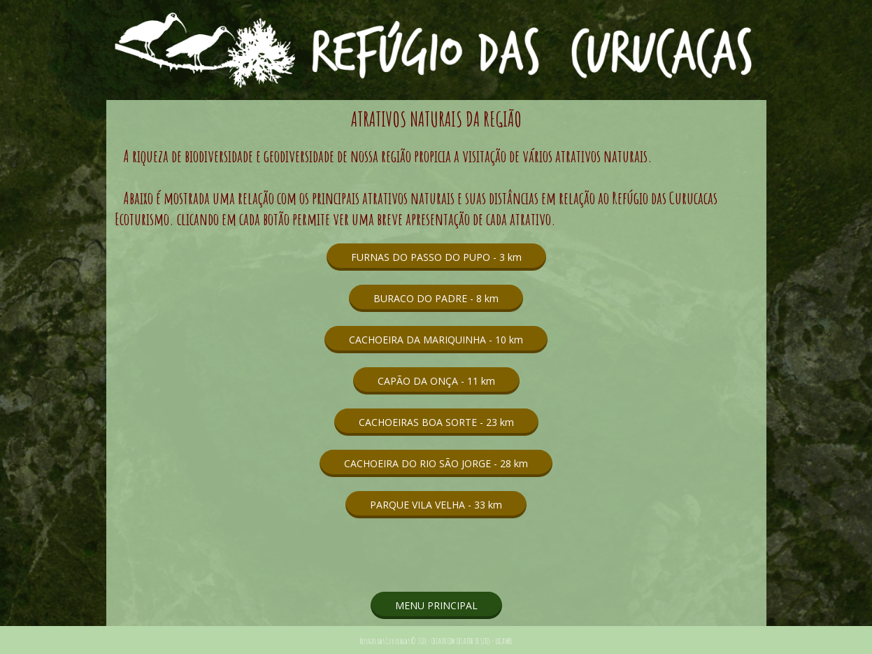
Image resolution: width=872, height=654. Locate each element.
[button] (436, 257)
